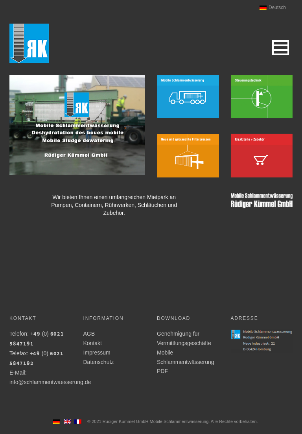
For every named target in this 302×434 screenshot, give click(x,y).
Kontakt (92, 343)
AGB (89, 334)
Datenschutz (98, 362)
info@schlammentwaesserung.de (50, 382)
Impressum (96, 352)
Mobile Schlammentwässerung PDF (185, 362)
